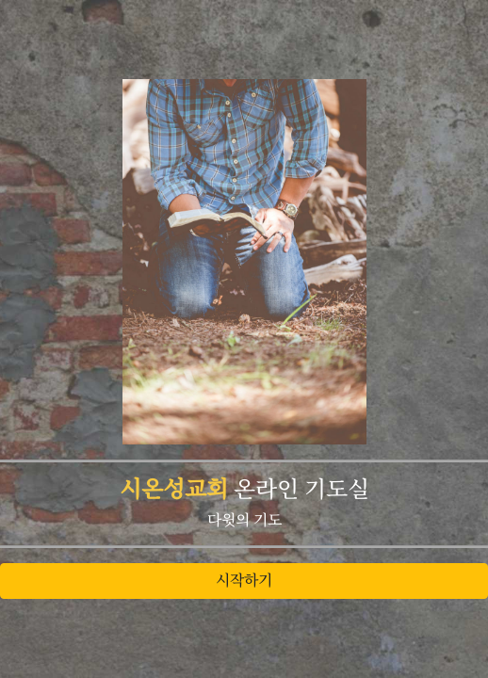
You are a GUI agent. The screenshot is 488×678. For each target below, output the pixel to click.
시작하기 (244, 581)
